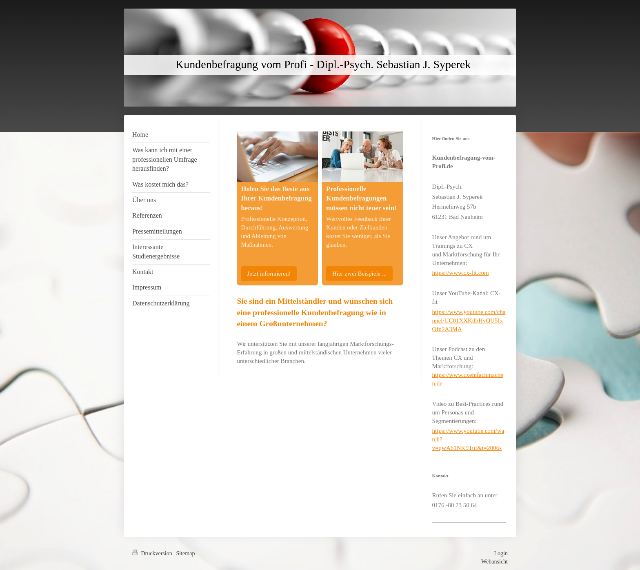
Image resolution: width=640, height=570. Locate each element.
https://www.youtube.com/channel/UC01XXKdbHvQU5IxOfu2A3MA (469, 320)
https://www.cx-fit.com (460, 272)
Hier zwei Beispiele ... (359, 273)
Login (501, 553)
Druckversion (152, 553)
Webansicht (494, 562)
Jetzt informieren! (269, 273)
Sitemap (185, 553)
